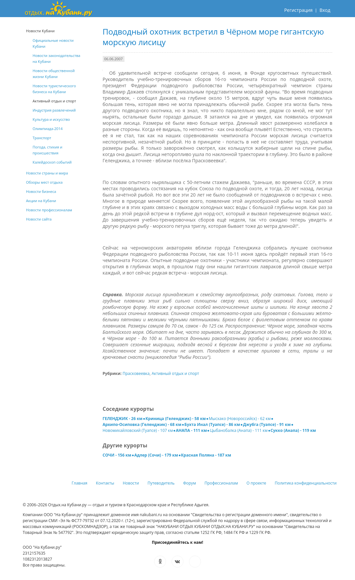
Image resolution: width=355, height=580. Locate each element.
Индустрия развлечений (54, 110)
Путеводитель (161, 483)
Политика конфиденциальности (306, 483)
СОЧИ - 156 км (117, 455)
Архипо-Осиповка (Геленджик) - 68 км (142, 424)
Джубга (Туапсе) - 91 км (267, 424)
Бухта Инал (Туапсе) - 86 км (212, 424)
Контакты (105, 483)
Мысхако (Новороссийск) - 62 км (240, 418)
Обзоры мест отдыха (44, 182)
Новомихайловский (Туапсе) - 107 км (138, 430)
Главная (80, 483)
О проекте (256, 483)
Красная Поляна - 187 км (206, 455)
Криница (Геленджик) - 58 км (176, 418)
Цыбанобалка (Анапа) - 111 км (238, 430)
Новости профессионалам (49, 209)
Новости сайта (39, 219)
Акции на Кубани (41, 200)
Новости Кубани (40, 30)
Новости (131, 483)
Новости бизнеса (41, 191)
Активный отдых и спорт (175, 373)
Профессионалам (221, 483)
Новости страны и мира (47, 173)
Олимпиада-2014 (48, 128)
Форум (189, 483)
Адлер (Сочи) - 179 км (156, 455)
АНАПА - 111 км (191, 430)
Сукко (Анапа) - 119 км (293, 430)
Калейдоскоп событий (52, 162)
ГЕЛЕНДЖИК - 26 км (123, 418)
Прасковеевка (136, 373)
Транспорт (42, 137)
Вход (324, 10)
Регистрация (298, 10)
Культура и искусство (51, 119)
